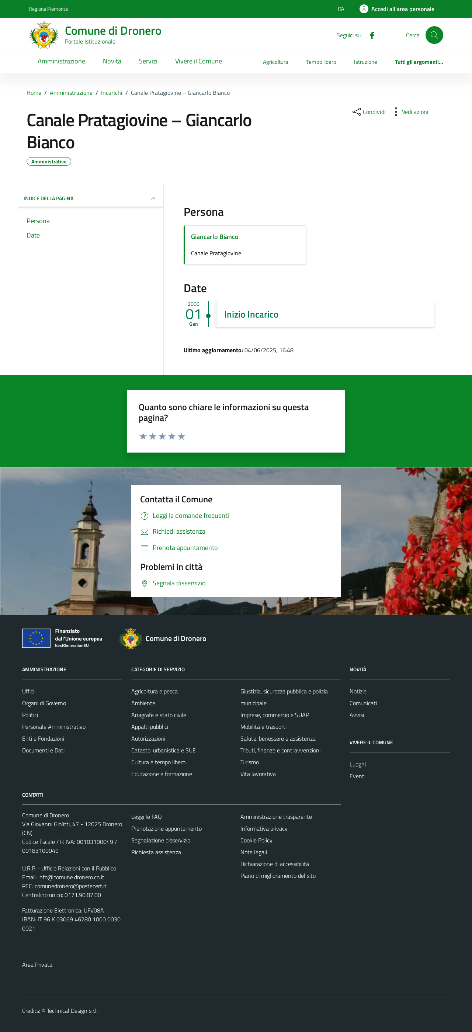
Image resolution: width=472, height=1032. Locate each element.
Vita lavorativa (258, 773)
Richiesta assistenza (156, 852)
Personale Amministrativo (54, 726)
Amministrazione (61, 61)
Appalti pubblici (149, 726)
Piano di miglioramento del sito (278, 875)
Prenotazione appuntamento (166, 828)
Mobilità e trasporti (263, 726)
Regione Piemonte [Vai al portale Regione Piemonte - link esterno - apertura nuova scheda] (48, 9)
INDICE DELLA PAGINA (90, 198)
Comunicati (363, 703)
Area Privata (37, 964)
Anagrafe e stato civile (158, 714)
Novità (112, 61)
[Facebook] (369, 34)
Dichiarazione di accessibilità (274, 863)
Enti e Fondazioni (43, 738)
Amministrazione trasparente (276, 816)
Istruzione (365, 62)
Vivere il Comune (198, 61)
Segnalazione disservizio (160, 840)
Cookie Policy (256, 840)
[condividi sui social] (368, 112)
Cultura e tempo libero (158, 762)
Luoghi (358, 764)
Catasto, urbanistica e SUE (163, 750)
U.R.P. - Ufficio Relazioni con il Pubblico (69, 868)
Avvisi (357, 714)
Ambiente (143, 703)
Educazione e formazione (161, 773)
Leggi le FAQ (146, 816)
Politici (30, 714)
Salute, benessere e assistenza (278, 738)
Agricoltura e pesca (154, 691)
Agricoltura (275, 62)
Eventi (357, 776)
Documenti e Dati (43, 750)
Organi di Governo (44, 703)
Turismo (249, 762)
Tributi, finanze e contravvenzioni (280, 750)
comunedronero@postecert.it (71, 886)
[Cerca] (434, 35)
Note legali (253, 852)
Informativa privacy (264, 828)
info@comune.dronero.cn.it (71, 877)
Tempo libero (321, 62)
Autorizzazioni (148, 738)
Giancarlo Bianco (215, 237)
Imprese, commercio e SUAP (274, 714)
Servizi (148, 61)
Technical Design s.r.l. (72, 1010)
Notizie (358, 691)
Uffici (28, 691)
